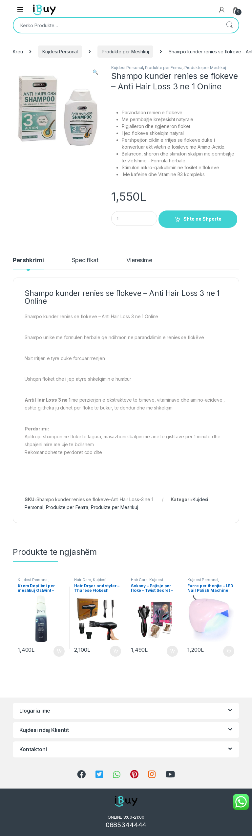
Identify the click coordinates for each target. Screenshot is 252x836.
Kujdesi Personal (60, 51)
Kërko (229, 25)
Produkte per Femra (163, 67)
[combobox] (116, 25)
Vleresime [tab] (139, 260)
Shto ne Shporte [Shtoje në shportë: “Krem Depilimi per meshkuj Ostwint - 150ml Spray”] (59, 651)
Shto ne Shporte (202, 219)
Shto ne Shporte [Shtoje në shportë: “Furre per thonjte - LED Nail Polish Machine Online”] (228, 651)
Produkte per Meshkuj (125, 51)
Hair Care (82, 579)
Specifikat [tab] (85, 260)
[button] (95, 72)
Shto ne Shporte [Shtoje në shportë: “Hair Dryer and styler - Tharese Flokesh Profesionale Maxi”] (115, 651)
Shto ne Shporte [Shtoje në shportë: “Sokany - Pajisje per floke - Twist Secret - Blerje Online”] (172, 651)
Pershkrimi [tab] (28, 260)
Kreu (18, 51)
